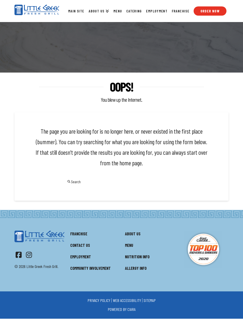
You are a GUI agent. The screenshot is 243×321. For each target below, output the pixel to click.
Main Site (76, 11)
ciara (131, 309)
